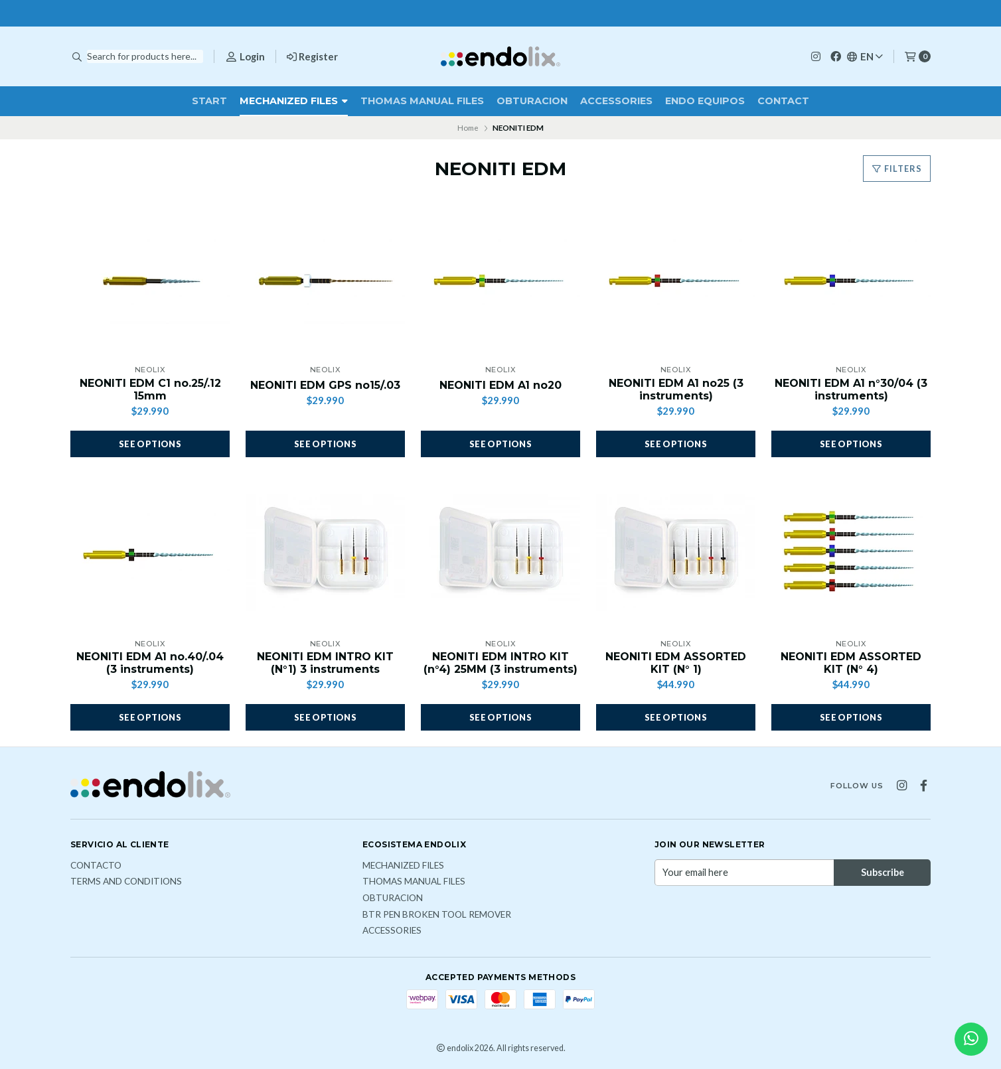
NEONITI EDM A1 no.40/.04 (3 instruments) (150, 663)
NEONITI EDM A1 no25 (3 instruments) (676, 389)
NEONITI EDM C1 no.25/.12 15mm (150, 389)
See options (150, 444)
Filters (897, 168)
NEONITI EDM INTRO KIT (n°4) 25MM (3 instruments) (501, 663)
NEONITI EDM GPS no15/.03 (325, 385)
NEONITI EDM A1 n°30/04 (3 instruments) (851, 389)
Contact (783, 101)
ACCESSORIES (616, 101)
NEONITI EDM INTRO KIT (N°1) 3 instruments (325, 663)
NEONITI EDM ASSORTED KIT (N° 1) (675, 663)
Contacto (95, 866)
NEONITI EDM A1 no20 (500, 385)
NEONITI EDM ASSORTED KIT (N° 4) (851, 663)
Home (468, 127)
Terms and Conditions (126, 882)
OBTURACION (532, 101)
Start (209, 101)
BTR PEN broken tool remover (436, 915)
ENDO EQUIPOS (705, 101)
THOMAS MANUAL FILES (422, 101)
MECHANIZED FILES (294, 101)
